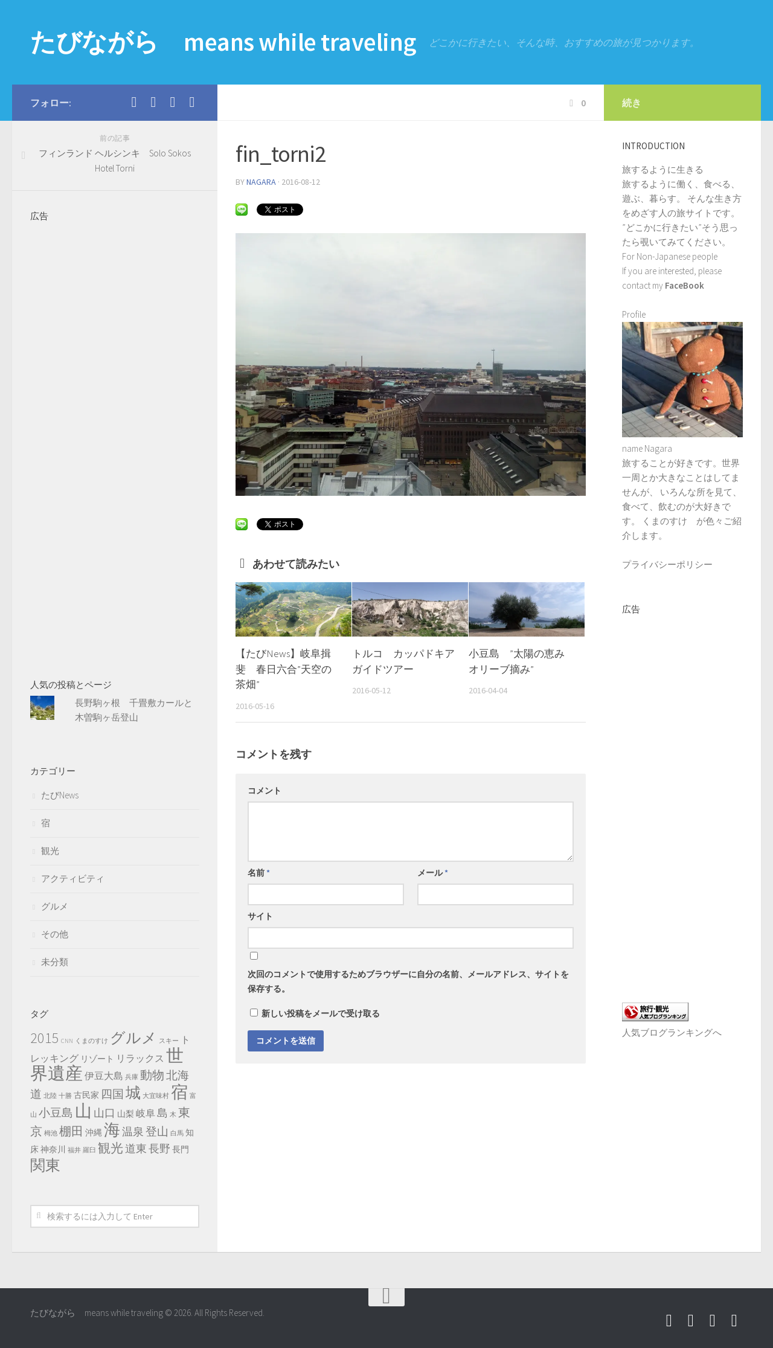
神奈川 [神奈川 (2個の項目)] (53, 1149)
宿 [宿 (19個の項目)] (179, 1092)
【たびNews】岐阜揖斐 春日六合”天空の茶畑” (284, 669)
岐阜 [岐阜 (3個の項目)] (145, 1113)
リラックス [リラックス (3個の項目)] (140, 1058)
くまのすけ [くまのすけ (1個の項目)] (91, 1041)
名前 (259, 872)
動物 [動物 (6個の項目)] (152, 1075)
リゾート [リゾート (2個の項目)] (97, 1058)
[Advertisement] (114, 443)
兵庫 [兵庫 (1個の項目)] (131, 1077)
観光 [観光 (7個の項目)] (110, 1148)
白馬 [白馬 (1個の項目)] (177, 1133)
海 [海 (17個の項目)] (112, 1129)
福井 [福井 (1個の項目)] (74, 1150)
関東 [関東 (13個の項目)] (45, 1165)
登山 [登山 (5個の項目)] (157, 1131)
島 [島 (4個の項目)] (162, 1113)
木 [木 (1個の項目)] (173, 1115)
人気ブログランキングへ (672, 1032)
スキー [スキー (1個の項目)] (169, 1041)
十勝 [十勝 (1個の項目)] (65, 1096)
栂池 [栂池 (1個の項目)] (50, 1133)
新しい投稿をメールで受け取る (320, 1013)
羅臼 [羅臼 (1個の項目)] (89, 1150)
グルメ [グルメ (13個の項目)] (133, 1037)
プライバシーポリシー (667, 564)
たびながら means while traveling (225, 42)
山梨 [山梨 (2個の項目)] (125, 1113)
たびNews (60, 795)
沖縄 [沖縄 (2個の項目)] (93, 1132)
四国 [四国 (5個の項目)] (112, 1093)
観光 (50, 850)
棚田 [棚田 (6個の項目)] (71, 1131)
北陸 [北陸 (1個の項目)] (50, 1096)
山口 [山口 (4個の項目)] (104, 1113)
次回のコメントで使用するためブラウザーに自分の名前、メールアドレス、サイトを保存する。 (408, 981)
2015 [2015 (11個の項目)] (44, 1038)
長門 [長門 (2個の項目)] (180, 1149)
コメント (264, 790)
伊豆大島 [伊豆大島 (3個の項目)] (104, 1076)
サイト (260, 916)
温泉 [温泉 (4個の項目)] (133, 1131)
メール (432, 872)
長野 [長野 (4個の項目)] (159, 1148)
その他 (54, 934)
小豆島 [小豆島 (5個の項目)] (56, 1112)
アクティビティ (72, 878)
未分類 (54, 962)
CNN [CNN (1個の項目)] (67, 1041)
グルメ (54, 906)
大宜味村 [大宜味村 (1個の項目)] (156, 1096)
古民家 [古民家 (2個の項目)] (86, 1095)
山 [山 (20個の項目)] (83, 1111)
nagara (261, 181)
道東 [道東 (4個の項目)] (136, 1148)
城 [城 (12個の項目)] (133, 1092)
